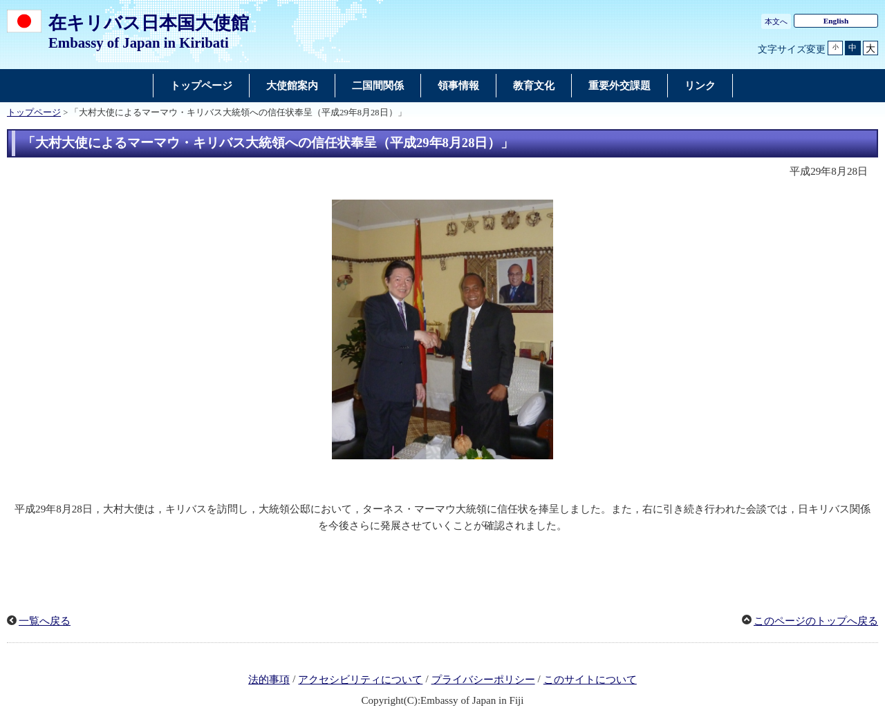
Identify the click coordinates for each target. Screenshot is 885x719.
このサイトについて (590, 679)
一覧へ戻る (45, 620)
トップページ (34, 112)
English (836, 21)
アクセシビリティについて (360, 679)
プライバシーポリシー (483, 679)
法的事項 (269, 679)
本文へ (776, 21)
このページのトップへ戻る (816, 620)
